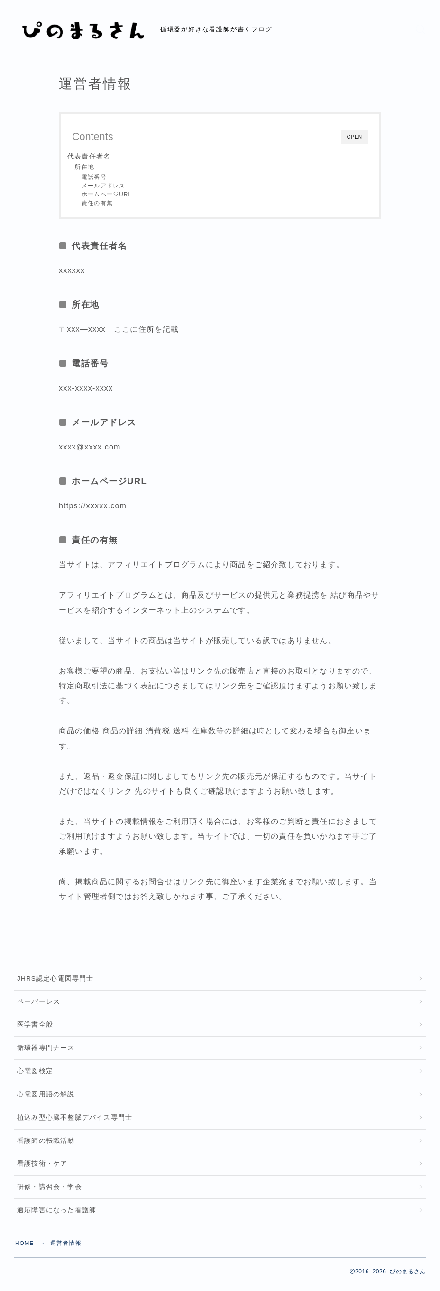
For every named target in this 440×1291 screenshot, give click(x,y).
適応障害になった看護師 (56, 1217)
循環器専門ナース (46, 1050)
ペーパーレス (38, 1002)
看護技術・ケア (42, 1169)
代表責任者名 (88, 156)
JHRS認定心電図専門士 (55, 978)
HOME (25, 1250)
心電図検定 (35, 1074)
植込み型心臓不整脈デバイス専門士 (74, 1121)
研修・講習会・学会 (49, 1193)
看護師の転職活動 (46, 1146)
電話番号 (94, 177)
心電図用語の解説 (46, 1098)
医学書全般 (35, 1026)
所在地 (84, 166)
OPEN (354, 137)
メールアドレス (103, 185)
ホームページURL (107, 194)
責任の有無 (97, 203)
